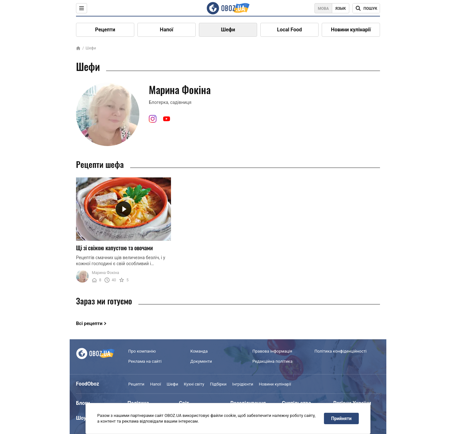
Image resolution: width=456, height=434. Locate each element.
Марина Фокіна (105, 273)
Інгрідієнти (242, 384)
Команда (199, 351)
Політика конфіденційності (340, 351)
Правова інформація (272, 351)
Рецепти (105, 30)
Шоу (81, 418)
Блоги (83, 403)
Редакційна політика (272, 361)
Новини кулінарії (351, 30)
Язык (340, 8)
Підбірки (218, 384)
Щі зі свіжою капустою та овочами (114, 248)
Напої (166, 30)
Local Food (289, 30)
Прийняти (341, 418)
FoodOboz (87, 384)
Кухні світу (194, 384)
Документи (201, 361)
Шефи (228, 30)
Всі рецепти (89, 323)
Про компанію (142, 351)
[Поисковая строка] (366, 8)
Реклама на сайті (145, 361)
